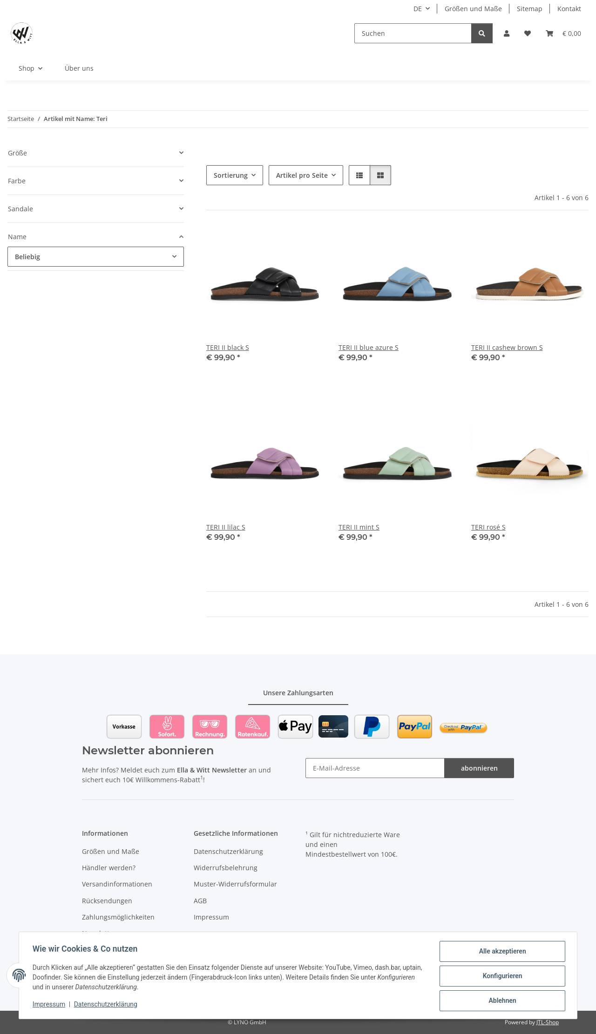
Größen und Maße (473, 8)
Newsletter (99, 933)
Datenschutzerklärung (107, 1005)
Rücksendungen (107, 900)
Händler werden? (108, 867)
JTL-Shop (547, 1022)
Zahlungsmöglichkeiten (118, 917)
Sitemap (529, 8)
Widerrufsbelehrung (225, 867)
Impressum (50, 1005)
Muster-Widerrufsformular (235, 884)
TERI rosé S (488, 527)
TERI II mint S (359, 527)
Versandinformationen (117, 884)
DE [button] (417, 8)
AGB (200, 900)
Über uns (79, 68)
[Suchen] (413, 33)
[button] (506, 33)
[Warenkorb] (563, 33)
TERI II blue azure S (369, 347)
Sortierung (231, 175)
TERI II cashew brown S (507, 347)
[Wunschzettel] (527, 33)
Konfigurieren (501, 976)
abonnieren (479, 768)
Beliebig (27, 256)
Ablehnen (501, 1001)
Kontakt (569, 8)
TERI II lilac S (225, 527)
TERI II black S (227, 347)
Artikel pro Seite (302, 175)
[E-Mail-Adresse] (375, 768)
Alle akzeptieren (500, 952)
